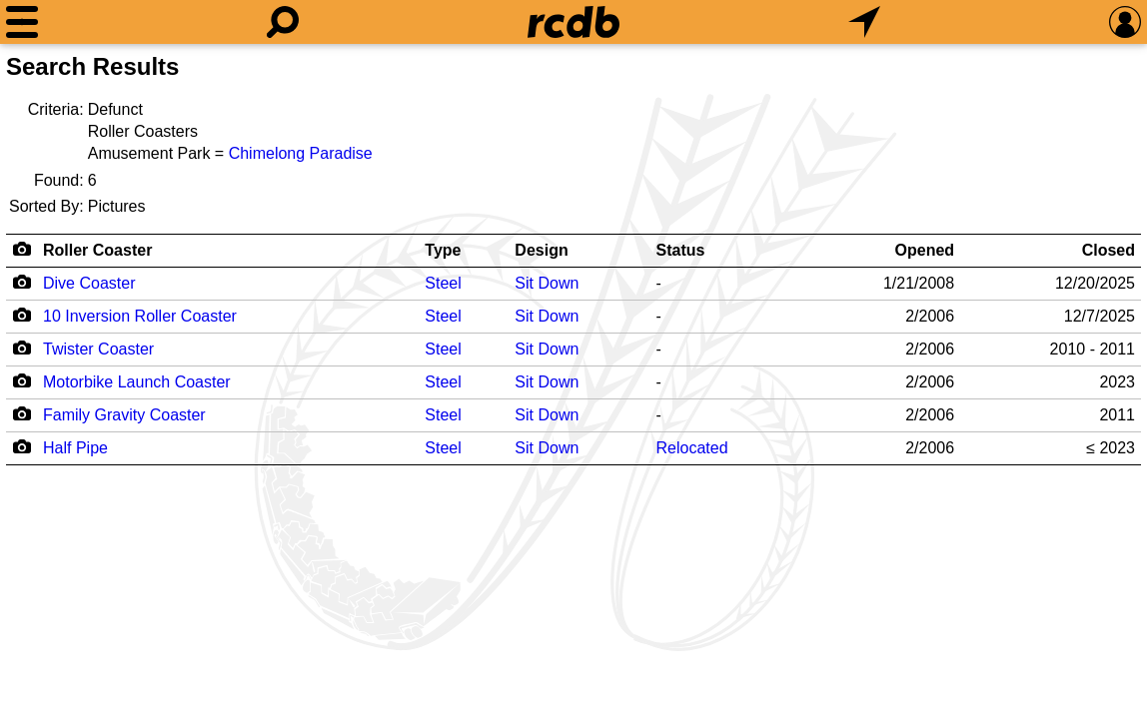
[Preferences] (1125, 22)
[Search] (283, 22)
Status (680, 250)
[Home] (573, 22)
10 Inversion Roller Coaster (140, 316)
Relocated (692, 447)
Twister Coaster (98, 349)
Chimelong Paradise (301, 153)
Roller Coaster (97, 250)
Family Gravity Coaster (124, 414)
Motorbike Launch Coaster (137, 381)
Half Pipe (75, 447)
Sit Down (546, 283)
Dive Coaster (89, 283)
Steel (443, 283)
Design (541, 250)
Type (443, 250)
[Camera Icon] (21, 282)
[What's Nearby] (864, 22)
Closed (1108, 250)
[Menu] (22, 22)
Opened (925, 250)
